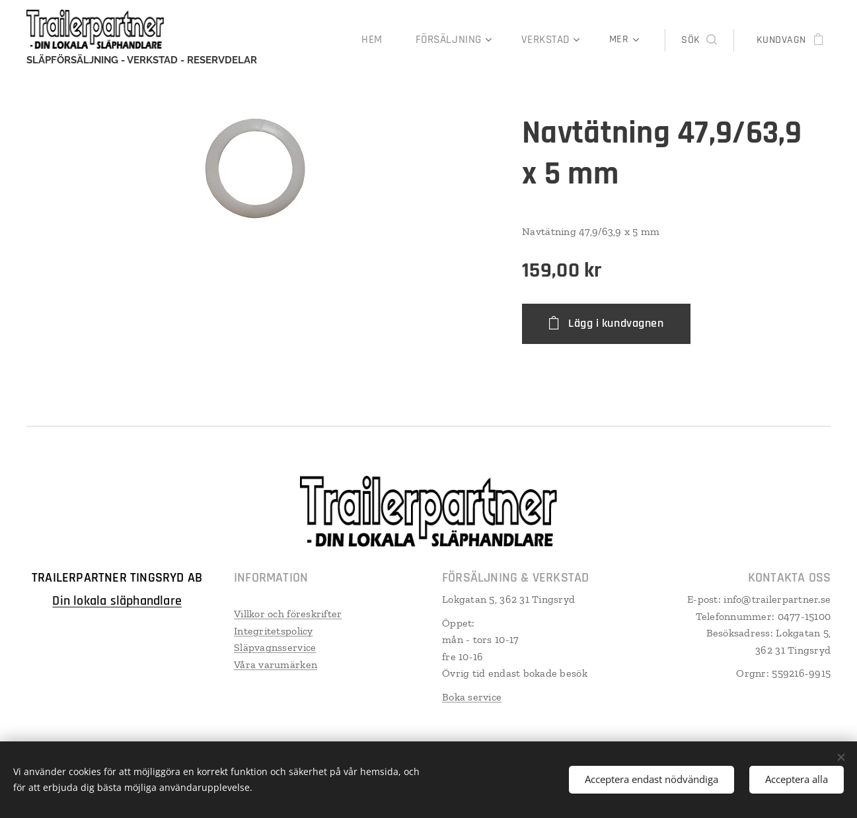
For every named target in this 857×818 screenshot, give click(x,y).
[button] (699, 40)
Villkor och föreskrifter (288, 613)
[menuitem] (383, 40)
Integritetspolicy (273, 630)
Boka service (472, 696)
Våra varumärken (275, 664)
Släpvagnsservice (275, 647)
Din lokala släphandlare (117, 600)
